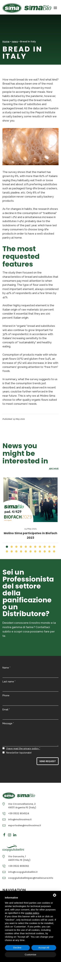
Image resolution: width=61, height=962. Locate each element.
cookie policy (32, 913)
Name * (6, 667)
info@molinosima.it (20, 819)
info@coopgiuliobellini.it (23, 872)
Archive (54, 469)
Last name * (8, 681)
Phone (5, 695)
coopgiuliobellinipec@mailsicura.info (30, 878)
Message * (8, 723)
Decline (17, 947)
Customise (30, 954)
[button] (7, 546)
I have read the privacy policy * (23, 748)
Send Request (47, 761)
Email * (6, 709)
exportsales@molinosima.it (24, 825)
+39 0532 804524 (18, 813)
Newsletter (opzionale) (19, 752)
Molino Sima (26, 8)
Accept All (43, 947)
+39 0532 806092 (18, 866)
